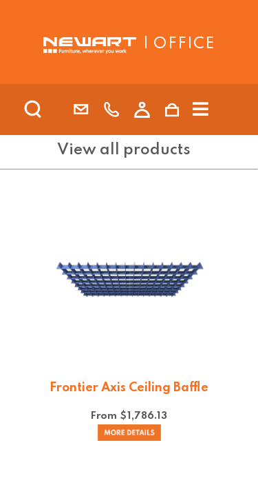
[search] (51, 109)
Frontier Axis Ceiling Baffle (129, 388)
